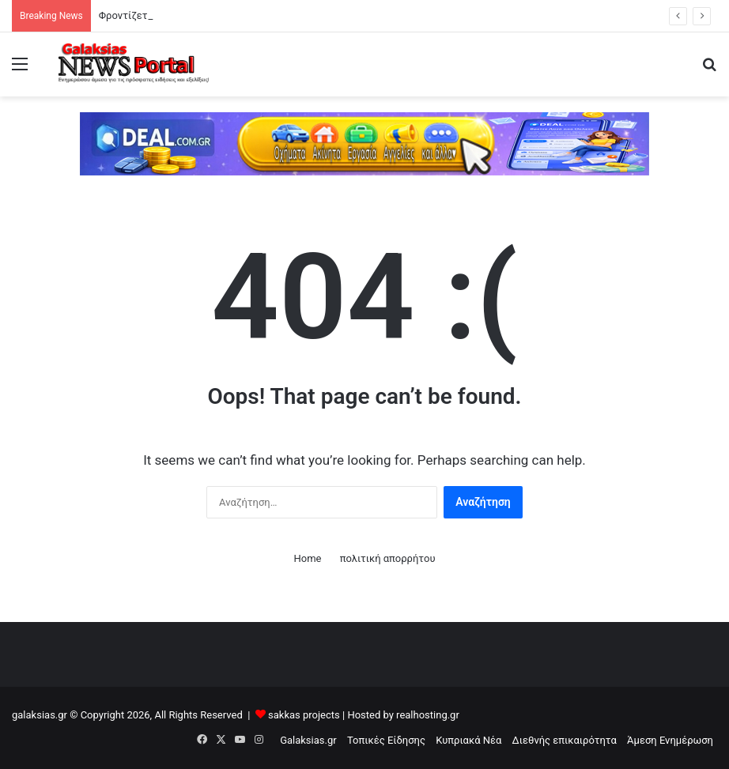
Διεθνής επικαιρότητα (564, 740)
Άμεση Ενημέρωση (670, 740)
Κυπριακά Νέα (468, 740)
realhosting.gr (427, 715)
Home (307, 558)
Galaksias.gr (308, 740)
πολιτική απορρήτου (388, 558)
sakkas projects (304, 715)
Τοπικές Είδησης (386, 740)
